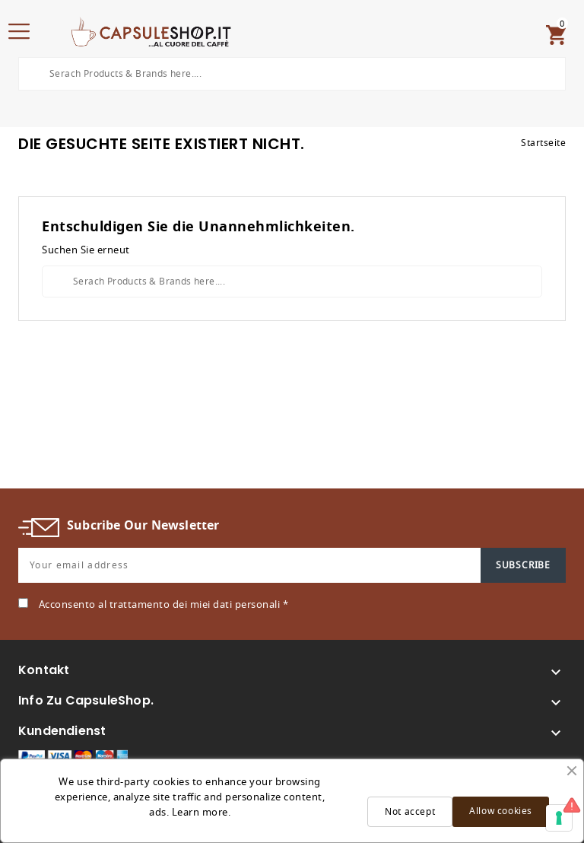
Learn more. (201, 812)
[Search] (292, 74)
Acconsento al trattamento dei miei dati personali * (164, 604)
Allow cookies (500, 811)
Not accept (410, 812)
